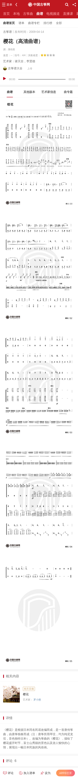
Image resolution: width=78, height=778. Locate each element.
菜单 (9, 4)
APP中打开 (65, 773)
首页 (6, 13)
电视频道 (53, 13)
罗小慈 (37, 699)
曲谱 (39, 13)
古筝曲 (28, 13)
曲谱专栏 (34, 23)
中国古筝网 (41, 4)
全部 (59, 23)
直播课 (68, 13)
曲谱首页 (9, 23)
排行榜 (47, 23)
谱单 (21, 23)
